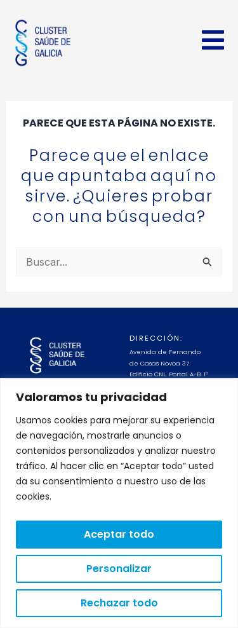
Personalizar (119, 568)
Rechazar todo (119, 603)
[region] (119, 503)
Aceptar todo (119, 534)
